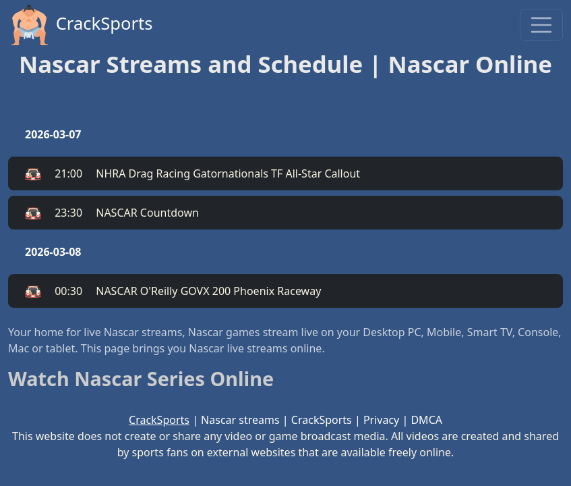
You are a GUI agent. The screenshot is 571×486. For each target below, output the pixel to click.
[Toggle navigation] (541, 25)
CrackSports (80, 25)
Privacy (381, 419)
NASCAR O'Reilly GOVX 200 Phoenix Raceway (173, 291)
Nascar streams (240, 419)
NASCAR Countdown (112, 213)
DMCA (426, 419)
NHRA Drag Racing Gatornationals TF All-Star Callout (192, 173)
